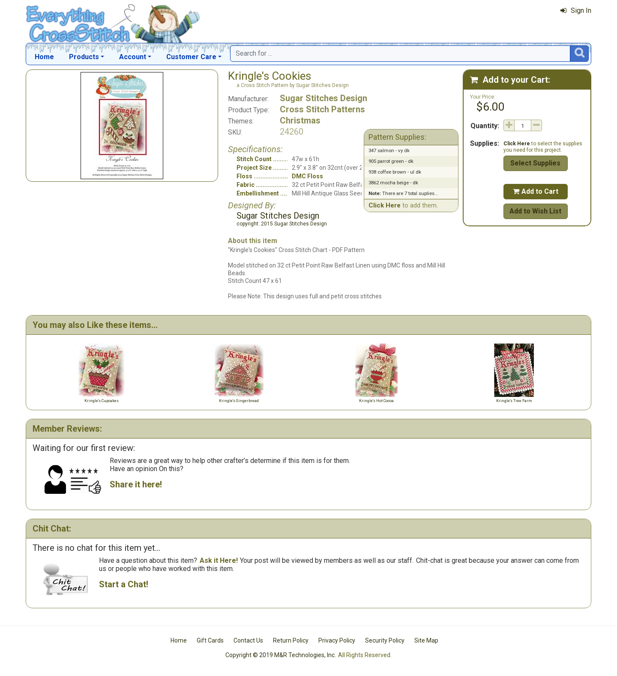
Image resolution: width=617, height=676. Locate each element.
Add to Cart (535, 191)
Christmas (300, 120)
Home (44, 57)
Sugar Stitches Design (323, 98)
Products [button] (84, 57)
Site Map (426, 640)
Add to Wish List (535, 211)
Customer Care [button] (191, 57)
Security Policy (384, 640)
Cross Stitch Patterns (322, 109)
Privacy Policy (336, 640)
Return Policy (290, 640)
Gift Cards (210, 640)
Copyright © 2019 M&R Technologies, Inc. (280, 655)
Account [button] (132, 57)
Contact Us (248, 640)
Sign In (575, 10)
